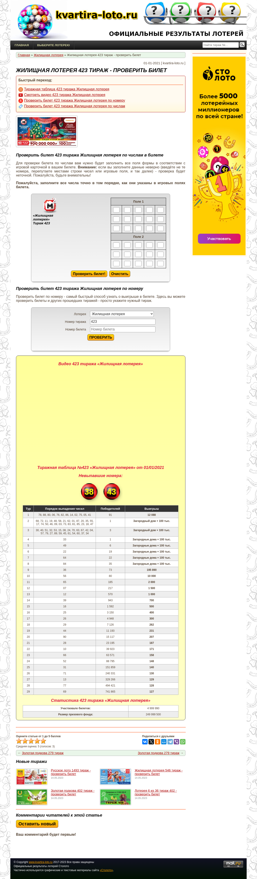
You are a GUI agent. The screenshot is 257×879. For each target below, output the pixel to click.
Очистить (119, 274)
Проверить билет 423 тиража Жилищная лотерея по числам (71, 106)
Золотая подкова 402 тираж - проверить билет (73, 792)
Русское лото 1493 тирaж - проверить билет (71, 772)
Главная (22, 45)
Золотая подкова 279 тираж (42, 753)
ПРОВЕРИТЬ (100, 337)
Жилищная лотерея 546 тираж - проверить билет (159, 772)
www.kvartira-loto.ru (40, 862)
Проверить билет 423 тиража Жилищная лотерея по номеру (71, 101)
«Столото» (106, 870)
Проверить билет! (89, 274)
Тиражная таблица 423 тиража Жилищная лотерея (63, 89)
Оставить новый (37, 823)
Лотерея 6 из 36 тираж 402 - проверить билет (156, 792)
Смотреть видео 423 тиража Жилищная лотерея (61, 95)
